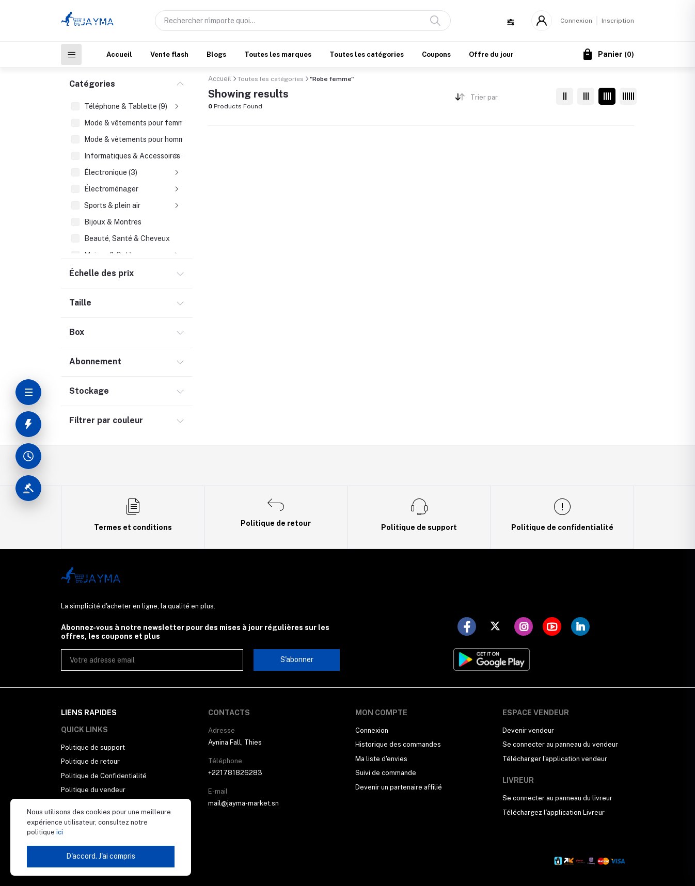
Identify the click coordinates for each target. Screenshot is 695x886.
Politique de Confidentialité (104, 776)
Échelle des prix (101, 273)
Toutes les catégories (366, 54)
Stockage (89, 391)
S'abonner (296, 659)
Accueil (119, 54)
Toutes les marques (277, 54)
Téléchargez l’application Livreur (553, 812)
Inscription (618, 20)
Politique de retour (90, 761)
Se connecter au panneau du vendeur (560, 744)
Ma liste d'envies (381, 759)
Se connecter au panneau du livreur (557, 798)
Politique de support (93, 747)
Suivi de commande (385, 773)
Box (76, 332)
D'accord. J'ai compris (100, 856)
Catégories (92, 84)
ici (59, 832)
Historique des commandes (398, 744)
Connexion (576, 20)
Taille (80, 303)
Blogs (216, 54)
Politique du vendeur (93, 790)
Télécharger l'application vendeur (554, 759)
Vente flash (169, 54)
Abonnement (95, 361)
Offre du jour (491, 54)
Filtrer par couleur (106, 420)
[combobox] (509, 99)
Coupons (436, 54)
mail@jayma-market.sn (243, 803)
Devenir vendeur (528, 730)
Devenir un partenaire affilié (398, 787)
